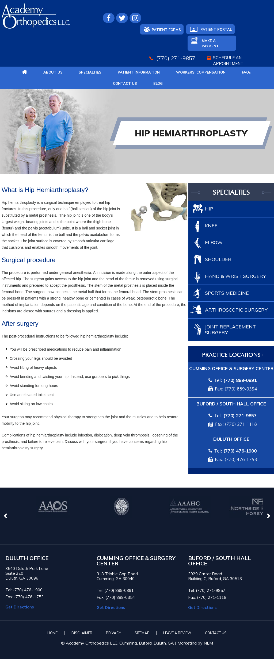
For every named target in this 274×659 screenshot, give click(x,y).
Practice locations (231, 355)
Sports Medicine (227, 293)
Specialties (90, 72)
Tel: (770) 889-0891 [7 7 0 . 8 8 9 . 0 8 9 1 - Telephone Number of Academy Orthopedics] (115, 590)
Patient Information (139, 72)
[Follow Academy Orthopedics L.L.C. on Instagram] (135, 18)
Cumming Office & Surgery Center (231, 368)
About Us (53, 72)
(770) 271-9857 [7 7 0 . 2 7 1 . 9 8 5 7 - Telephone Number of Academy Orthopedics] (175, 58)
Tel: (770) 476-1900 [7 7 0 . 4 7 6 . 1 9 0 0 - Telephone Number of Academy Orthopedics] (24, 589)
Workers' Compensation (201, 72)
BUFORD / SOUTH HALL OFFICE (219, 560)
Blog (158, 83)
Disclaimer (81, 633)
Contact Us (125, 83)
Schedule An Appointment (228, 60)
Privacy (113, 633)
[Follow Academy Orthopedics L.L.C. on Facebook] (109, 18)
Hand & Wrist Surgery (235, 276)
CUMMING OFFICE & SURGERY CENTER (136, 560)
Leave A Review (177, 633)
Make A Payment (210, 43)
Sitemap (142, 633)
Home (52, 633)
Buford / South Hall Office (231, 404)
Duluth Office (231, 439)
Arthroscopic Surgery (236, 310)
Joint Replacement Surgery (230, 330)
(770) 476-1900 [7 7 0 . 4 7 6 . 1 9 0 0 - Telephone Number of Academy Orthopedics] (240, 451)
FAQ (246, 72)
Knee (211, 226)
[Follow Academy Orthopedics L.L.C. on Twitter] (122, 18)
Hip (209, 209)
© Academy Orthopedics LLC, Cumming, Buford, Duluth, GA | (119, 643)
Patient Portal (216, 29)
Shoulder (218, 259)
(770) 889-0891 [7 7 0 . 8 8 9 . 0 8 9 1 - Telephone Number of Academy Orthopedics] (240, 380)
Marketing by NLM (195, 643)
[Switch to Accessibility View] (8, 647)
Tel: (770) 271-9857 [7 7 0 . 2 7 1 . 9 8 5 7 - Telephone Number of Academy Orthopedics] (206, 590)
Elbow (214, 242)
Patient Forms (166, 30)
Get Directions (19, 607)
